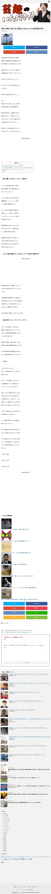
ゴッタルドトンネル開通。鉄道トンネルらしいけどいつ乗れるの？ (17, 576)
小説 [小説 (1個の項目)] (8, 859)
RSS (14, 617)
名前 (4, 639)
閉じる (18, 163)
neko (7, 623)
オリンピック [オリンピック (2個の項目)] (16, 856)
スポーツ (4, 830)
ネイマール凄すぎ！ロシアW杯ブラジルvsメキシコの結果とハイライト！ (25, 777)
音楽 (4, 850)
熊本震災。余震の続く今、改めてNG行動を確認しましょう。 (16, 541)
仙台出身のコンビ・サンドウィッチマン (12, 169)
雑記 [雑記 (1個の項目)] (28, 859)
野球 (4, 846)
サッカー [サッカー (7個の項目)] (35, 856)
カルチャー (5, 821)
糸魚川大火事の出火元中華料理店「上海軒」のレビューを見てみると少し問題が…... (29, 674)
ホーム (19, 889)
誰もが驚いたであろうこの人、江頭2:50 (12, 165)
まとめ (4, 171)
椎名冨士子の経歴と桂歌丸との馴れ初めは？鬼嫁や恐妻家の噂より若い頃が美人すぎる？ (28, 794)
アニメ (4, 817)
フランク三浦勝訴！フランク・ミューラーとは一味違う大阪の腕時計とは (19, 587)
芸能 (4, 845)
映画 (4, 839)
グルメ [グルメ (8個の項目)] (28, 856)
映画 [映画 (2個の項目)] (13, 859)
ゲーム (4, 824)
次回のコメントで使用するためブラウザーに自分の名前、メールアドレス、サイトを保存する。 (24, 645)
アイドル (4, 815)
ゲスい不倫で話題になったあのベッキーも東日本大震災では (17, 167)
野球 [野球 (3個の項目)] (26, 859)
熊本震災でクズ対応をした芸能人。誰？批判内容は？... (22, 710)
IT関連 (4, 813)
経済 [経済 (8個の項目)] (19, 859)
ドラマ (4, 832)
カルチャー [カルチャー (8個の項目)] (22, 856)
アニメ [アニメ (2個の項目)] (12, 856)
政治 (4, 837)
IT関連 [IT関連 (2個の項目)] (2, 856)
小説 (4, 835)
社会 (4, 623)
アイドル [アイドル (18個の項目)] (7, 856)
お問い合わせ (30, 889)
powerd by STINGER (35, 892)
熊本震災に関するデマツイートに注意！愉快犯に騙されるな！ (16, 552)
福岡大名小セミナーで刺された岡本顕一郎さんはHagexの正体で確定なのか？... (28, 727)
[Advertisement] (25, 150)
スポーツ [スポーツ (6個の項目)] (47, 856)
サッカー (4, 826)
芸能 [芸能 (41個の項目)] (22, 859)
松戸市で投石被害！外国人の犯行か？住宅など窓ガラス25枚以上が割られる (19, 599)
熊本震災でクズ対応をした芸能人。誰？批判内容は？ (14, 564)
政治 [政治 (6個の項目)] (10, 859)
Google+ (14, 51)
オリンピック (5, 819)
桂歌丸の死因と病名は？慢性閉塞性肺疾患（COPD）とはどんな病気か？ (24, 802)
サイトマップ (24, 889)
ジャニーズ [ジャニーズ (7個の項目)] (42, 856)
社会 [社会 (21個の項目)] (15, 859)
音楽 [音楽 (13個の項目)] (30, 859)
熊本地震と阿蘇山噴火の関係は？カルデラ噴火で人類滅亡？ (18, 630)
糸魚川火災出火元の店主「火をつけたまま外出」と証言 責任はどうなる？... (27, 754)
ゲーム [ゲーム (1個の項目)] (32, 856)
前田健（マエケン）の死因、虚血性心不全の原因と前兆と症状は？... (25, 701)
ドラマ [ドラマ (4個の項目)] (2, 859)
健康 (4, 834)
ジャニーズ (5, 828)
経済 (4, 843)
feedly (36, 617)
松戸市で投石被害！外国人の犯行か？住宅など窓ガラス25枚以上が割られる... (28, 745)
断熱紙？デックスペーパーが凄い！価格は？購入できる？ (15, 529)
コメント (5, 647)
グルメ (4, 823)
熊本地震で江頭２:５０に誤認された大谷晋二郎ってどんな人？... (25, 692)
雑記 (4, 848)
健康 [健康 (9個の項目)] (5, 859)
